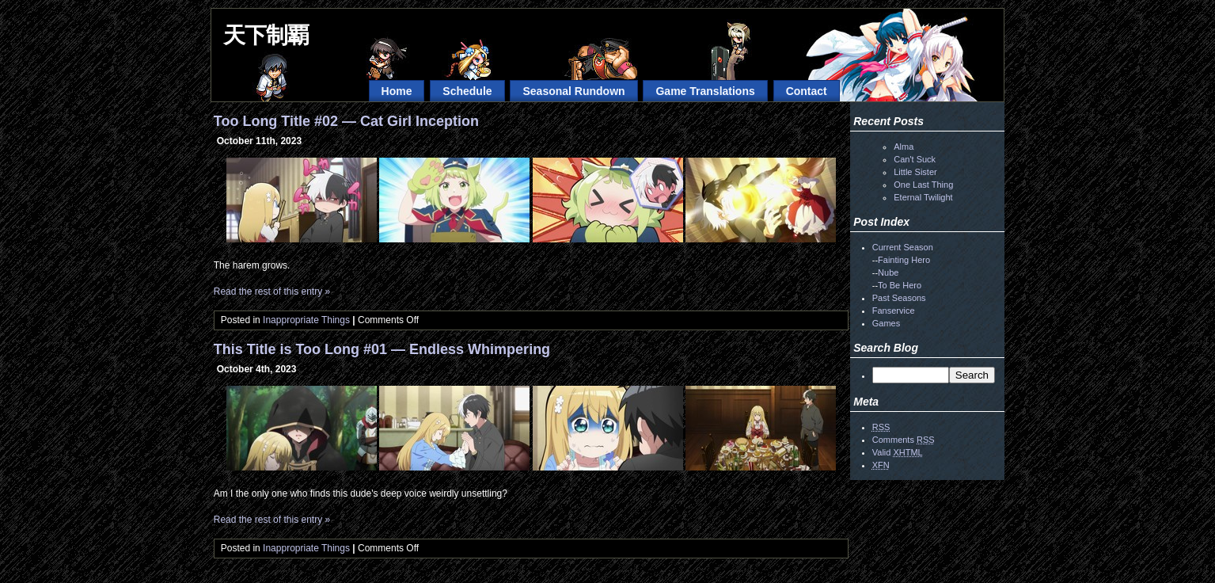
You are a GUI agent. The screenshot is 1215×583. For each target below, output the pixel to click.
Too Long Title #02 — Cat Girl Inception (346, 121)
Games (886, 323)
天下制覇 (266, 35)
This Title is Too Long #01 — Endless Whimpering (382, 349)
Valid (897, 452)
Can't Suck (915, 159)
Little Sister (915, 172)
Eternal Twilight (923, 197)
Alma (903, 146)
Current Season (902, 247)
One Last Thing (923, 184)
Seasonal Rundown (573, 91)
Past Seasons (899, 298)
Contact (806, 91)
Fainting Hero (904, 260)
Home (397, 91)
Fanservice (893, 310)
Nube (888, 272)
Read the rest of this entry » (272, 291)
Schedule (467, 91)
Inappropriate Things (306, 320)
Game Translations (704, 91)
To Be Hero (899, 285)
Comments (903, 439)
